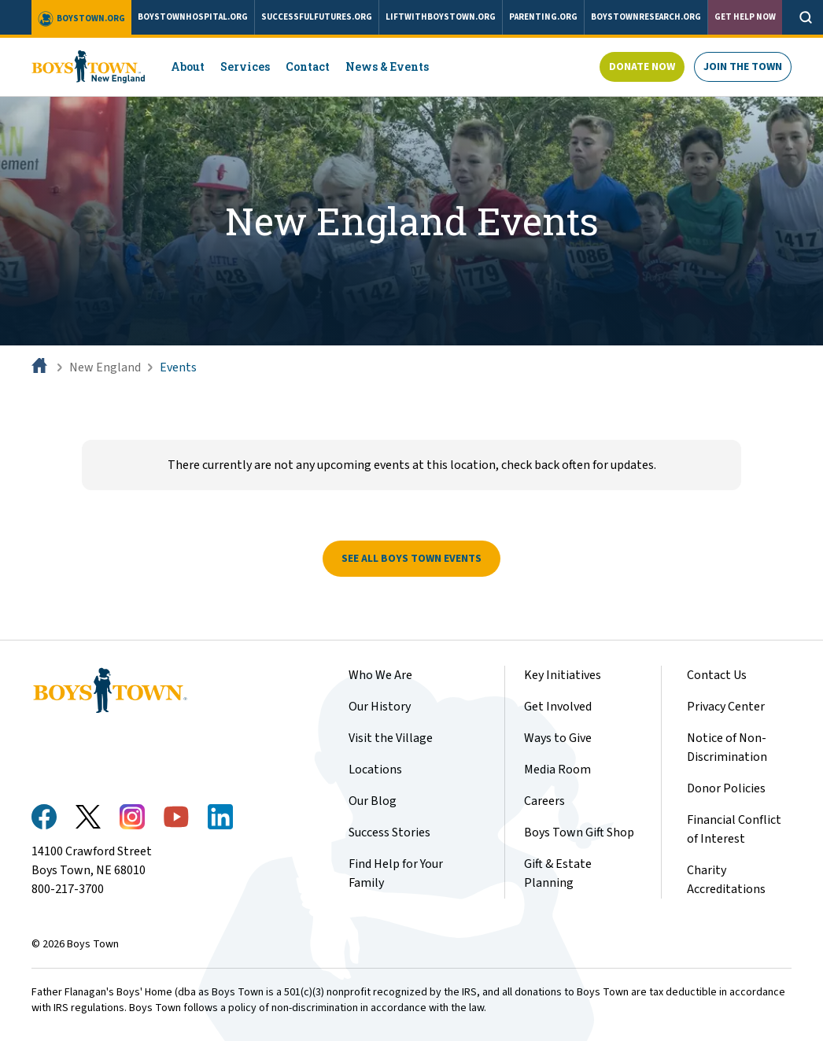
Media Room (557, 769)
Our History (380, 706)
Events (178, 367)
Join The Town (742, 67)
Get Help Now (745, 17)
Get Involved (558, 706)
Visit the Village (391, 738)
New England (105, 367)
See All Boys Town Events (411, 559)
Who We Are (380, 675)
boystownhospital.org (193, 17)
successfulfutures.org (316, 17)
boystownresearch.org (646, 17)
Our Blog (373, 801)
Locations (375, 769)
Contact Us (717, 675)
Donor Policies (726, 788)
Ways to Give (558, 738)
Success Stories (389, 832)
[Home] (40, 367)
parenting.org (543, 17)
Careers (544, 801)
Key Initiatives (562, 675)
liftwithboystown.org (441, 17)
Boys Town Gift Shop (579, 832)
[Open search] (805, 17)
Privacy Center (726, 706)
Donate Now (642, 67)
